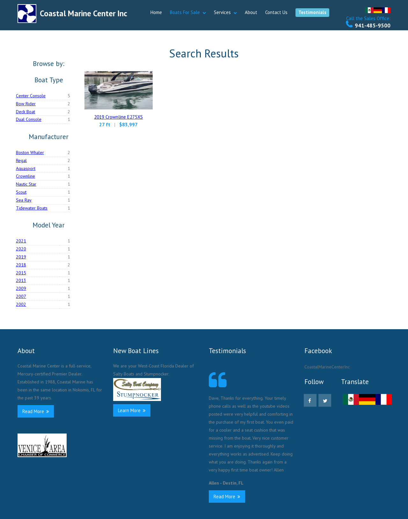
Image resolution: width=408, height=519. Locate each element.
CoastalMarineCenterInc (327, 367)
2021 (21, 241)
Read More (35, 411)
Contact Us (276, 12)
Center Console (31, 96)
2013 (21, 280)
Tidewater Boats (31, 208)
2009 (21, 288)
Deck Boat (25, 112)
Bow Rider (26, 104)
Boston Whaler (30, 152)
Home (156, 12)
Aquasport (25, 168)
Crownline (25, 176)
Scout (21, 192)
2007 (21, 296)
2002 (21, 304)
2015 (21, 273)
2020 (21, 249)
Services (222, 12)
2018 (21, 265)
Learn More (132, 410)
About (251, 12)
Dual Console (28, 119)
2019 (21, 257)
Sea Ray (24, 200)
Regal (21, 160)
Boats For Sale (185, 12)
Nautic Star (26, 184)
